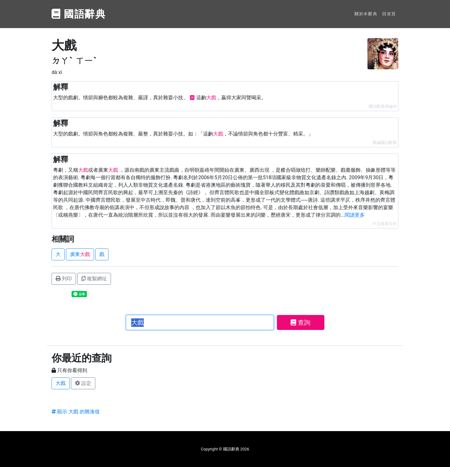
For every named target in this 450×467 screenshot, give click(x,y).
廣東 (80, 254)
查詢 (300, 322)
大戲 (61, 383)
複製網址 (94, 279)
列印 (64, 279)
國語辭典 (79, 14)
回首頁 (389, 14)
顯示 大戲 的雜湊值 (76, 412)
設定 (83, 383)
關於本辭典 (365, 14)
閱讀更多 (355, 215)
